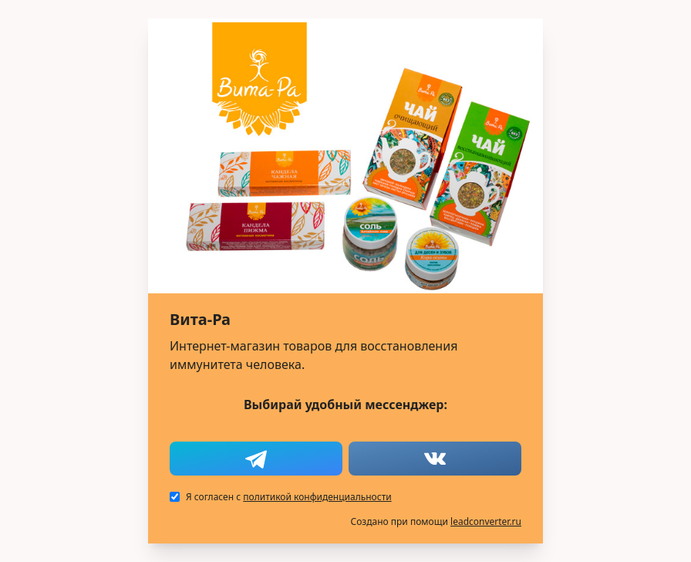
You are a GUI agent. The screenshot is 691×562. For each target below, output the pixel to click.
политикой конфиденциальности (317, 496)
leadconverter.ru (485, 521)
